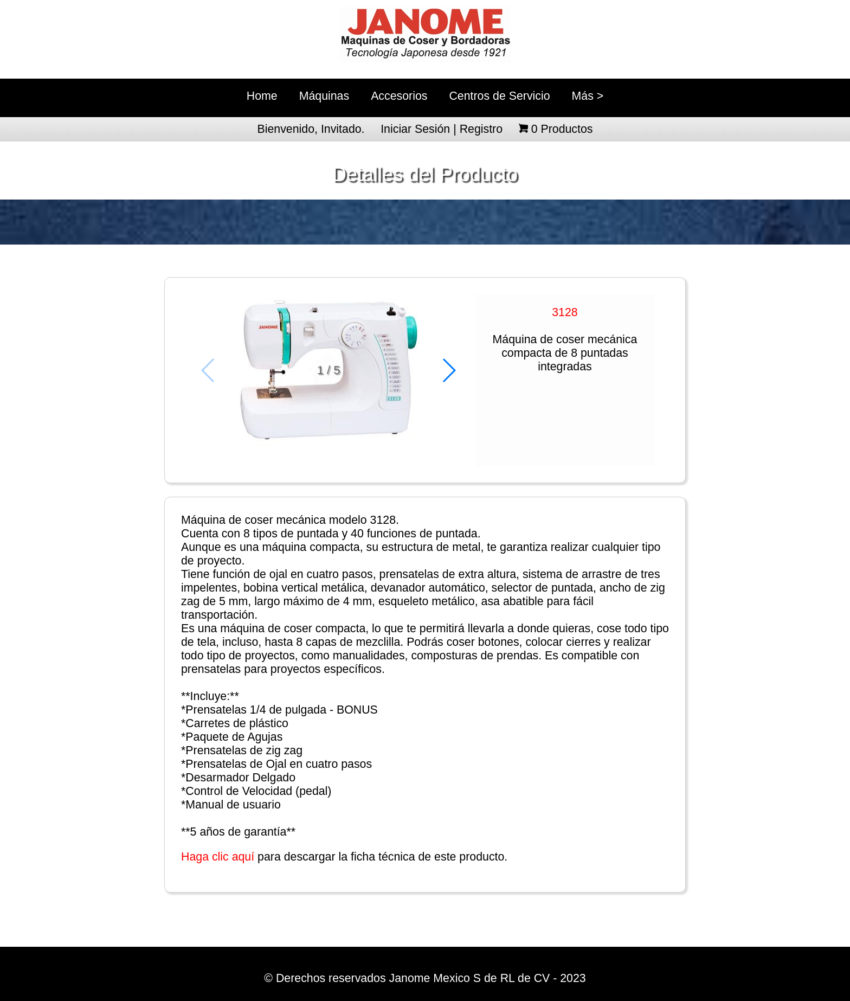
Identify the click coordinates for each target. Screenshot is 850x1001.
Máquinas (324, 95)
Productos (562, 129)
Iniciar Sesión (415, 129)
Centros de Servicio (499, 95)
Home (262, 95)
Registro (481, 129)
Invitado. (343, 129)
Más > (588, 95)
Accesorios (399, 95)
